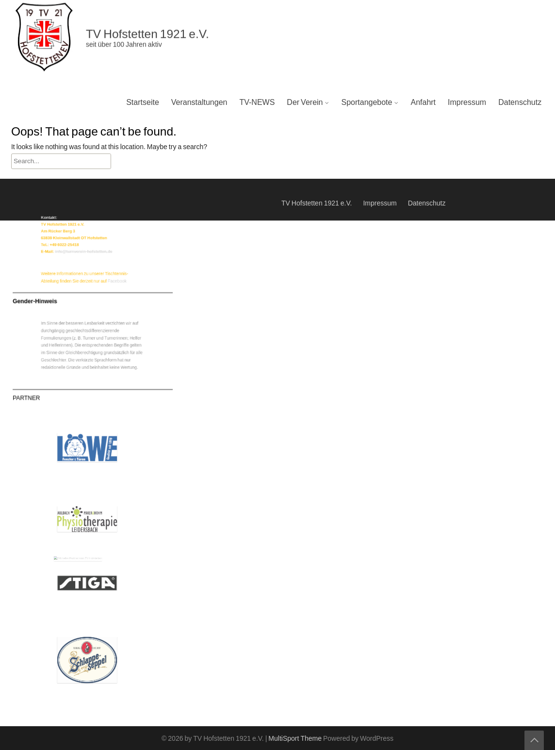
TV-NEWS (257, 102)
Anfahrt (423, 102)
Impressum (467, 102)
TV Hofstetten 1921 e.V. (316, 196)
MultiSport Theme (295, 738)
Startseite (142, 102)
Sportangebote (366, 102)
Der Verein (305, 102)
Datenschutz (519, 102)
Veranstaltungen (199, 102)
